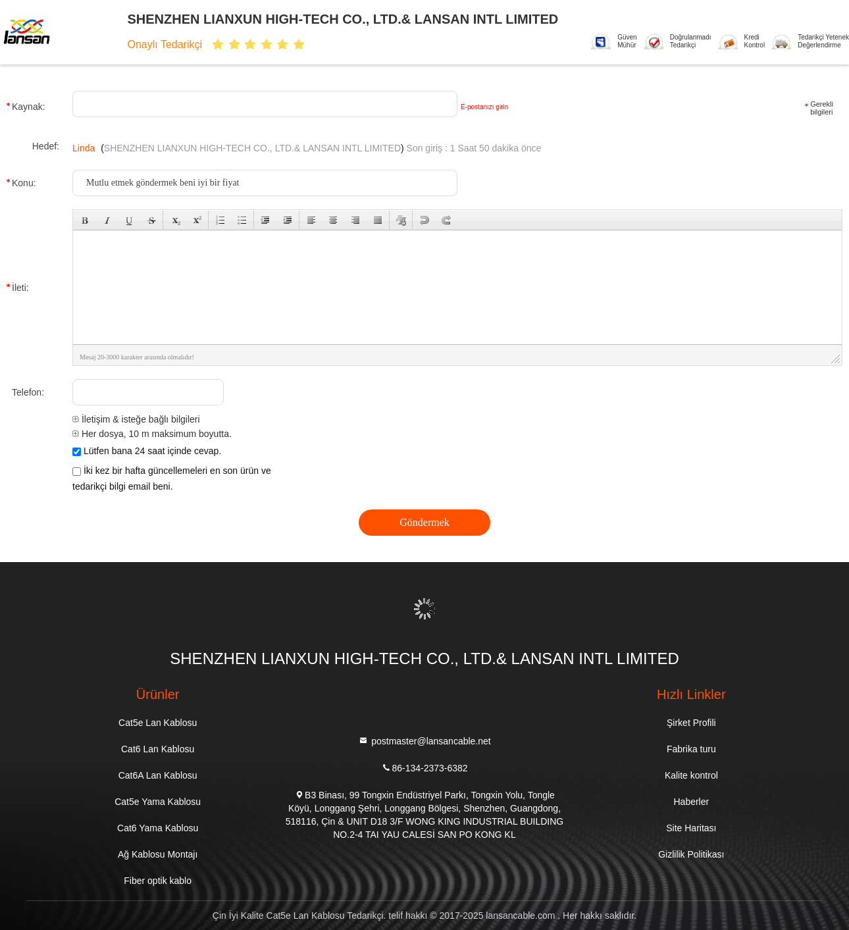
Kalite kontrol (691, 775)
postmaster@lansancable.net (424, 740)
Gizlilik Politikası (691, 854)
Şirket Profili (691, 722)
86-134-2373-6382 (424, 767)
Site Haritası (691, 828)
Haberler (691, 801)
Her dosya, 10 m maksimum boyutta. (152, 433)
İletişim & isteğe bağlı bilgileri (136, 419)
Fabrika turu (691, 749)
